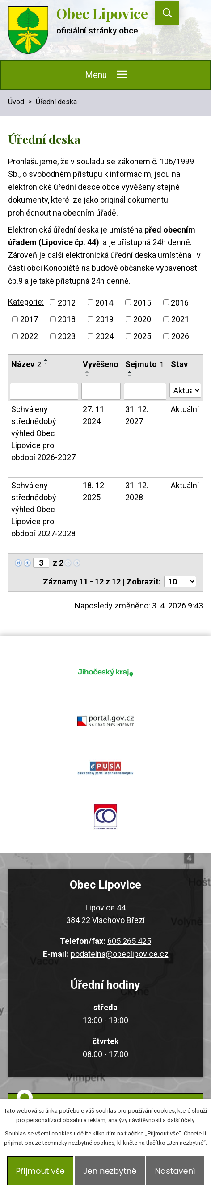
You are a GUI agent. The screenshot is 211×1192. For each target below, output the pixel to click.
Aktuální (185, 409)
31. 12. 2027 (136, 415)
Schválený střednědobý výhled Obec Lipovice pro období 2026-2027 (43, 439)
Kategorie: (26, 301)
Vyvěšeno (100, 364)
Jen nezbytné (109, 1170)
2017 (29, 319)
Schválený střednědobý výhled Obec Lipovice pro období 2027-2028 (43, 515)
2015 (142, 302)
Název (26, 364)
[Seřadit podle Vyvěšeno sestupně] (88, 375)
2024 (105, 336)
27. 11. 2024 (94, 415)
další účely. (181, 1120)
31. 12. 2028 (136, 491)
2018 (67, 319)
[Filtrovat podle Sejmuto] (145, 391)
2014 (104, 302)
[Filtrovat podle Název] (44, 391)
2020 (142, 319)
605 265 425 (129, 941)
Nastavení (175, 1170)
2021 (180, 319)
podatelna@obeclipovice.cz (120, 954)
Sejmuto (144, 364)
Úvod (16, 102)
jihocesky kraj (105, 672)
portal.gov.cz (105, 720)
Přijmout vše (40, 1170)
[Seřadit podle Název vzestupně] (46, 360)
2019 (105, 319)
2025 (142, 336)
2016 (180, 302)
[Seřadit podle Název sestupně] (46, 363)
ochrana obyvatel (105, 816)
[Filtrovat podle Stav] (185, 390)
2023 (67, 336)
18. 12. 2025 (94, 491)
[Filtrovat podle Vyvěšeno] (101, 391)
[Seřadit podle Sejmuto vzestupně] (130, 372)
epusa (105, 768)
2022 (29, 336)
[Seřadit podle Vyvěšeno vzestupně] (88, 372)
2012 (67, 302)
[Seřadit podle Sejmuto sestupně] (130, 375)
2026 (180, 336)
